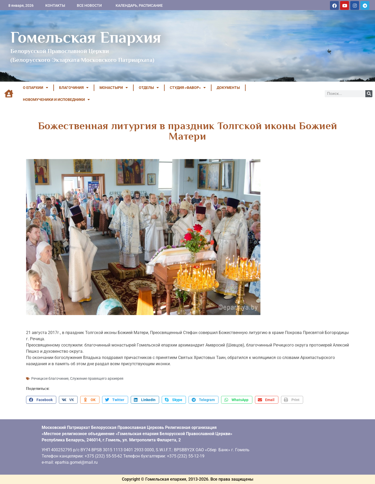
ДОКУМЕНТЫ (228, 88)
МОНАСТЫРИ (113, 87)
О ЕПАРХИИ (35, 87)
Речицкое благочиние (49, 378)
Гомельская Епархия (85, 37)
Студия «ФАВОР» (188, 87)
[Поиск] (368, 93)
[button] (41, 400)
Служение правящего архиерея (96, 378)
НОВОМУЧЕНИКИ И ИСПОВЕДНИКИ (56, 99)
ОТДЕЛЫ (149, 87)
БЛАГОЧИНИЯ (74, 87)
